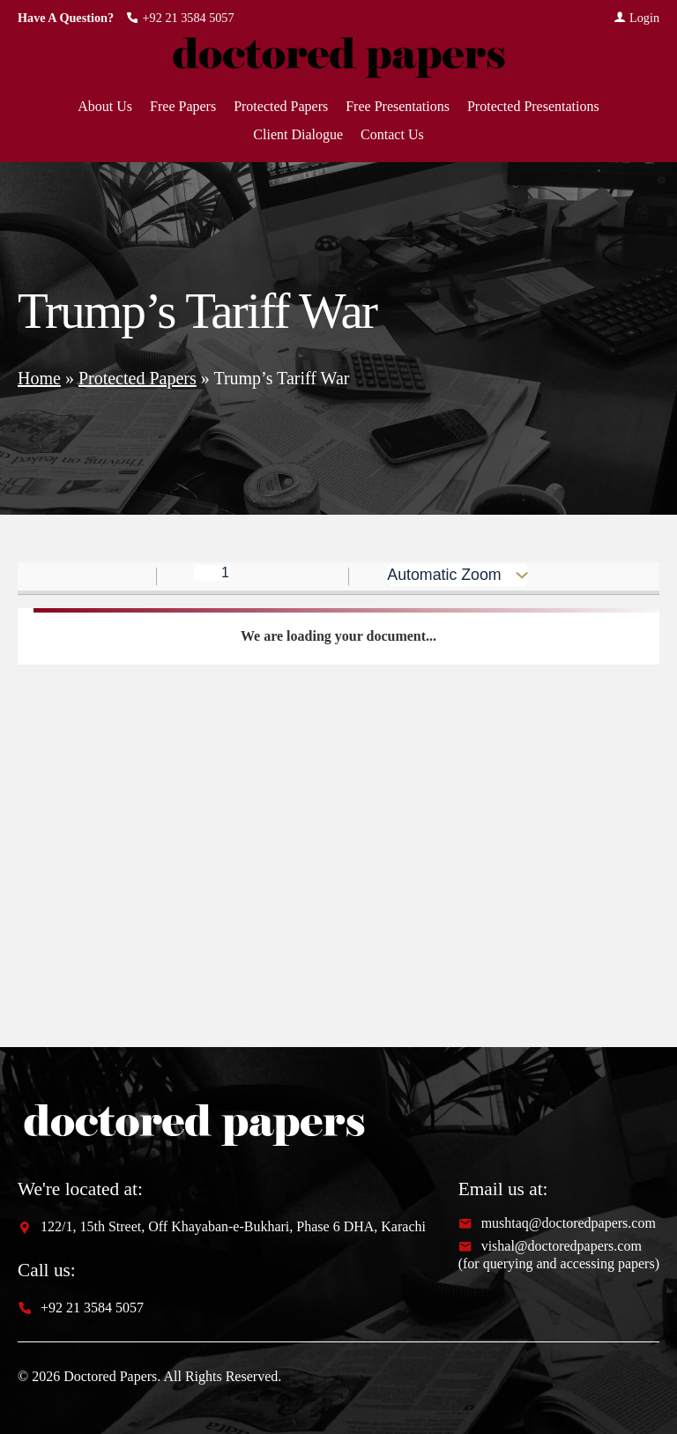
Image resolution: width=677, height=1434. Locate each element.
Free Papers (183, 107)
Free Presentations (398, 107)
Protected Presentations (533, 107)
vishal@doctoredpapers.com (550, 1246)
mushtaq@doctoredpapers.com (557, 1223)
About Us (105, 107)
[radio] (603, 577)
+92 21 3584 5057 (180, 17)
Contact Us (392, 135)
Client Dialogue (298, 135)
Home (39, 378)
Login (636, 18)
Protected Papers (281, 107)
